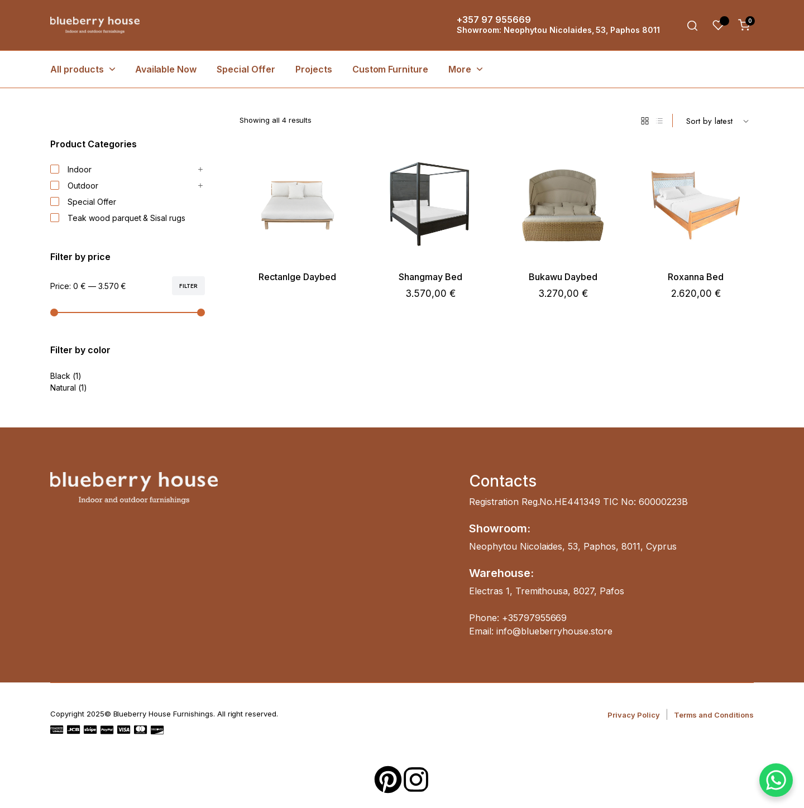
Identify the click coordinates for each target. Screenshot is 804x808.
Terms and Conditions (714, 714)
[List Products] (659, 120)
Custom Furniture (390, 69)
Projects (313, 69)
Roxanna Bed (696, 277)
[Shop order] (717, 120)
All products (77, 69)
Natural (63, 387)
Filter (188, 285)
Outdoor (74, 186)
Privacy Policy (633, 714)
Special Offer (246, 69)
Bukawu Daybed (563, 277)
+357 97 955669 (494, 19)
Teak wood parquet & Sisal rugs (117, 218)
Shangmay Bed (430, 277)
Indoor (71, 170)
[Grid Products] (644, 120)
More (459, 69)
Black (60, 376)
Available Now (166, 69)
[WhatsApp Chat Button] (776, 780)
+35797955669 (534, 617)
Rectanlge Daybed (297, 277)
